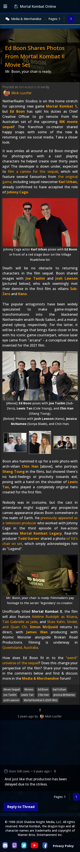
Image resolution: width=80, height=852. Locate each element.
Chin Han (30, 466)
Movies (29, 689)
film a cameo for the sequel (33, 171)
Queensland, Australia (20, 647)
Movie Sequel (12, 689)
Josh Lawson (66, 278)
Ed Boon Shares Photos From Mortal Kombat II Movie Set (35, 56)
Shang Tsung (13, 471)
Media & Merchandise (26, 19)
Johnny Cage (17, 192)
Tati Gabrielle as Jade (19, 621)
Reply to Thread (21, 806)
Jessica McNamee (64, 695)
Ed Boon (17, 111)
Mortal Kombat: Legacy (41, 533)
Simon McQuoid (44, 627)
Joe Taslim (35, 278)
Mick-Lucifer (53, 716)
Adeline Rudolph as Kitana (54, 616)
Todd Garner (29, 538)
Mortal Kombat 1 (61, 106)
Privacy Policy (63, 846)
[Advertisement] (40, 743)
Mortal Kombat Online (35, 6)
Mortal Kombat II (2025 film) (40, 700)
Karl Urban (68, 181)
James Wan (36, 632)
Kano (22, 293)
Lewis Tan (27, 695)
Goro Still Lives (19, 771)
